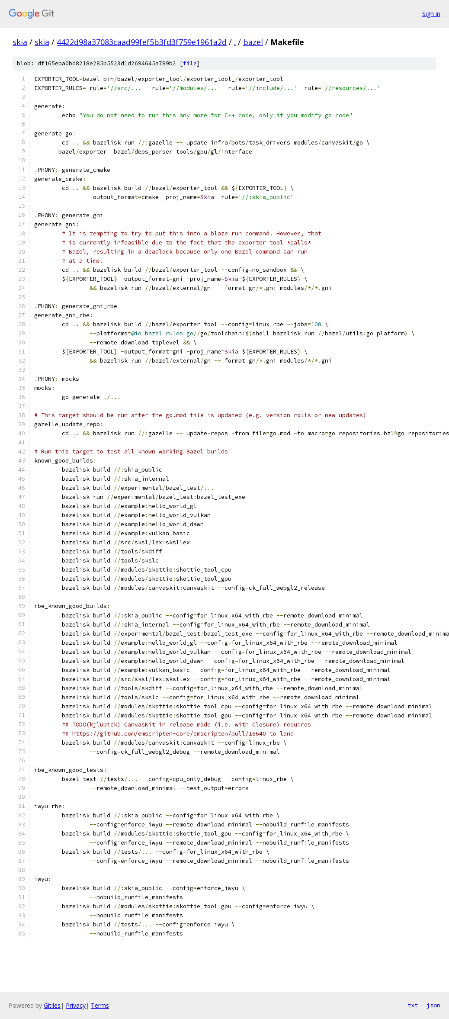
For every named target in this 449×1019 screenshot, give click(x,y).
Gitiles (52, 1005)
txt (412, 1005)
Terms (100, 1005)
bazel (253, 42)
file (190, 63)
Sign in (431, 14)
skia (20, 42)
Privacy (76, 1005)
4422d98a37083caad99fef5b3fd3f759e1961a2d (142, 42)
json (433, 1005)
